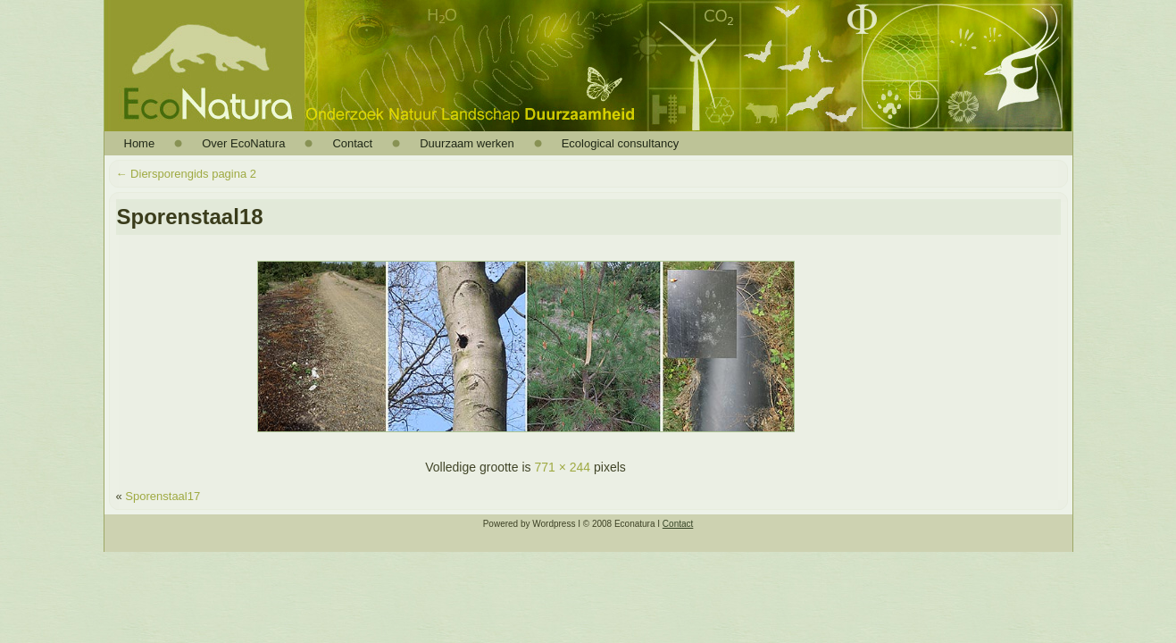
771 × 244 (562, 467)
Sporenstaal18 (190, 217)
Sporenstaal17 (162, 496)
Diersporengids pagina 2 (186, 173)
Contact (678, 524)
